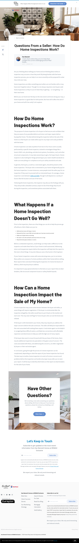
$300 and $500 (34, 176)
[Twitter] (4, 495)
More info (55, 540)
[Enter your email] (35, 455)
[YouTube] (9, 495)
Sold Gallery (38, 510)
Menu (60, 10)
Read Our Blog (38, 501)
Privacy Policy (75, 529)
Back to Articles (20, 38)
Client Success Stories (36, 10)
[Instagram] (12, 495)
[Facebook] (1, 495)
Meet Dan (25, 10)
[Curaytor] (8, 502)
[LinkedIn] (6, 495)
